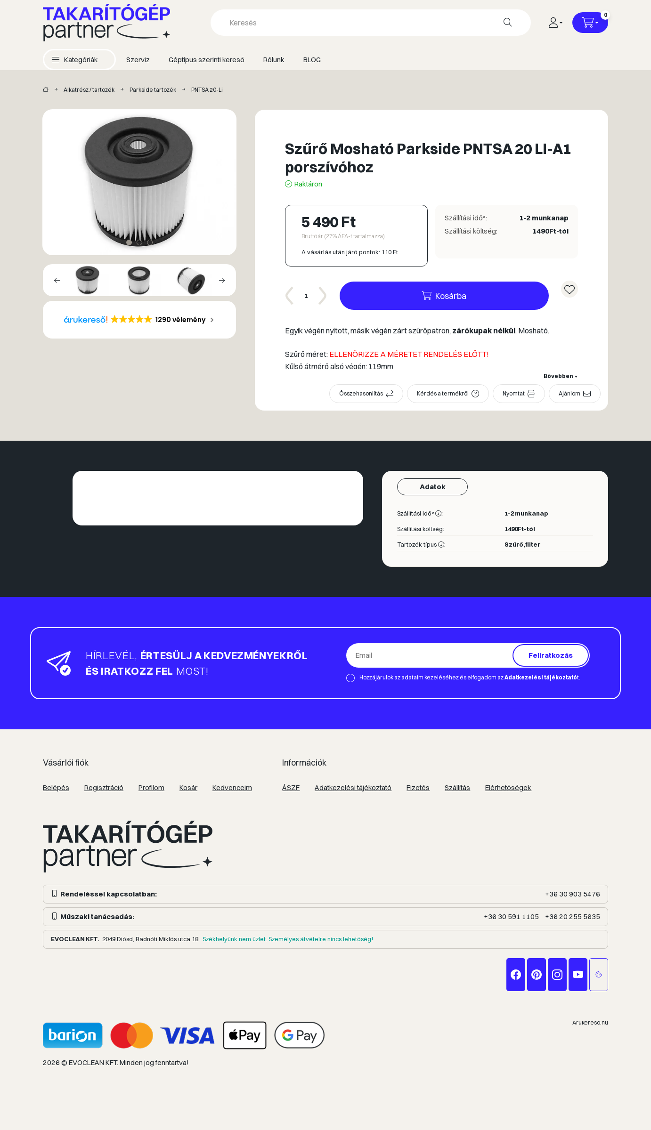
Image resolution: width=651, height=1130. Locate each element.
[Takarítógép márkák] (46, 90)
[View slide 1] (129, 242)
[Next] (221, 280)
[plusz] (322, 296)
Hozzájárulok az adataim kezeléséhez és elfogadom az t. (469, 677)
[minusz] (289, 296)
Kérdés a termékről (443, 393)
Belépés (56, 787)
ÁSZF (291, 787)
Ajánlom (569, 393)
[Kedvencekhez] (569, 289)
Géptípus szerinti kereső (206, 59)
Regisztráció (103, 787)
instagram (557, 974)
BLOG (312, 59)
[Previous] (57, 280)
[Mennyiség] (306, 296)
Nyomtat (514, 393)
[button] (75, 59)
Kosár (188, 787)
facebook (515, 974)
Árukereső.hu (590, 1022)
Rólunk (274, 59)
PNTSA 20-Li (207, 89)
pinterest (536, 974)
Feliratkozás (551, 655)
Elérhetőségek (508, 787)
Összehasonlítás (361, 393)
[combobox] (371, 22)
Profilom (151, 787)
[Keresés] (507, 23)
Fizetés (418, 787)
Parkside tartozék (153, 89)
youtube (578, 974)
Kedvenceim (232, 787)
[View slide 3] (150, 242)
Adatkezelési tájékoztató (353, 787)
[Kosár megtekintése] (590, 22)
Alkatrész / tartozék (89, 89)
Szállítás (457, 787)
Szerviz (138, 59)
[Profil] (555, 22)
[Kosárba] (444, 296)
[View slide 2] (139, 242)
